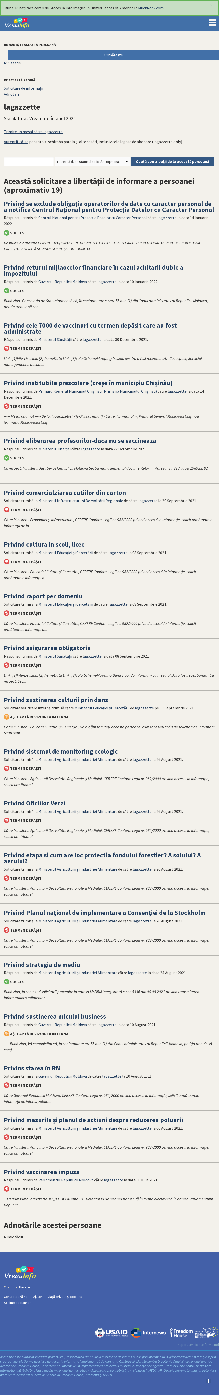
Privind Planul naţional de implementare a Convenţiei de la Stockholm (105, 913)
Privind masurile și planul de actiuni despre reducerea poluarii (93, 1120)
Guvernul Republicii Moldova (62, 281)
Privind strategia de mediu (42, 965)
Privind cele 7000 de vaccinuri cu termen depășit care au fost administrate (90, 328)
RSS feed (11, 62)
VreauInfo (21, 23)
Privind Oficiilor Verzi (34, 803)
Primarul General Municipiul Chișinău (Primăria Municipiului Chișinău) (97, 391)
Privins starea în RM (32, 1068)
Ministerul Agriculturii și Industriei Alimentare (77, 759)
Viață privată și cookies (65, 1296)
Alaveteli (24, 1287)
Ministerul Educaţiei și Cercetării (65, 552)
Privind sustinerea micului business (55, 1016)
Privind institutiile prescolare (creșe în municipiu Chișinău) (88, 383)
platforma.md (209, 1344)
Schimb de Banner (17, 1302)
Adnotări (11, 94)
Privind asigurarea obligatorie (47, 648)
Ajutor (37, 1296)
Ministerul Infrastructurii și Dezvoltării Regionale (80, 500)
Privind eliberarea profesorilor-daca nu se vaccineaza (80, 441)
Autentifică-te (16, 141)
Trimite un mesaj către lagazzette (33, 131)
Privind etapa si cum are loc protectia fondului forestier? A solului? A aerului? (102, 858)
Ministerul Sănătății (55, 339)
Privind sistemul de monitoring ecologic (61, 751)
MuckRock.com (151, 7)
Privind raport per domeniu (43, 596)
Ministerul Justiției (54, 448)
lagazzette (167, 217)
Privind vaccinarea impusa (42, 1172)
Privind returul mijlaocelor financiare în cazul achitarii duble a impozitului (93, 270)
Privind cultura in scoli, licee (44, 544)
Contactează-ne (16, 1296)
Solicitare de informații (23, 88)
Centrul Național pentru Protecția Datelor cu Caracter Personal (92, 217)
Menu (212, 21)
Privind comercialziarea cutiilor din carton (65, 493)
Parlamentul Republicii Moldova (65, 1179)
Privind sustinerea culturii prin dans (56, 700)
